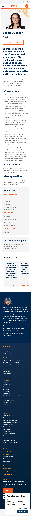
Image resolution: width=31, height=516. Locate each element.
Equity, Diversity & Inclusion (11, 362)
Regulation (6, 387)
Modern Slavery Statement (8, 475)
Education (7, 216)
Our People (6, 449)
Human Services (9, 225)
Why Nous (6, 349)
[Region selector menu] (21, 2)
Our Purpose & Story (8, 351)
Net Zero (5, 369)
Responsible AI (7, 374)
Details (19, 508)
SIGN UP (8, 490)
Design (5, 407)
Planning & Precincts (9, 440)
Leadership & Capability (9, 400)
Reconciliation (7, 371)
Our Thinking (7, 452)
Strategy (7, 204)
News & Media (7, 353)
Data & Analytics (7, 402)
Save (25, 508)
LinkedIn (7, 232)
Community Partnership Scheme (11, 360)
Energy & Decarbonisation (10, 420)
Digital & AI (6, 405)
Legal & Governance (9, 471)
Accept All (22, 511)
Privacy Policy (7, 469)
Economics (7, 198)
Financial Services (10, 219)
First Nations (6, 394)
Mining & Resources (8, 438)
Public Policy (8, 201)
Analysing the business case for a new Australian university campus (13, 246)
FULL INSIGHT (10, 285)
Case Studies (6, 461)
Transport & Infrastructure (10, 442)
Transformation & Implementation (10, 208)
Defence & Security (8, 416)
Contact (5, 479)
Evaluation (6, 391)
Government (8, 222)
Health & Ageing (7, 429)
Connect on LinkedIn (13, 42)
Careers (5, 466)
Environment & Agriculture (10, 422)
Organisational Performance (11, 398)
